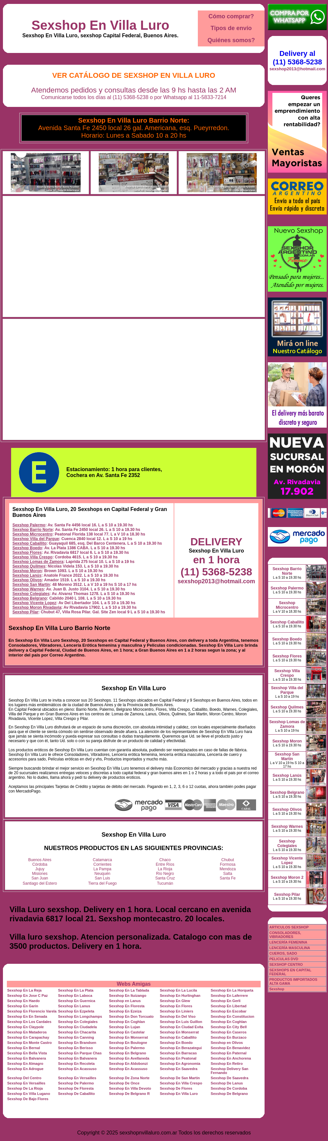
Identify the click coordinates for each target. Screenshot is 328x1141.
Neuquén (103, 873)
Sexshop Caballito (29, 543)
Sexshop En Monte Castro (29, 1043)
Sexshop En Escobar (228, 1011)
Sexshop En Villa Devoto (130, 1088)
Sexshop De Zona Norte (129, 1078)
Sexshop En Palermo (127, 1048)
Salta (227, 873)
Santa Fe (228, 878)
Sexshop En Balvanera (26, 1058)
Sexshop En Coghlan (127, 1022)
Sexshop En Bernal (23, 1048)
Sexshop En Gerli (225, 1001)
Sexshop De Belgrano (229, 1094)
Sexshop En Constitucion (232, 1016)
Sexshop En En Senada (27, 1016)
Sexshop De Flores (176, 1088)
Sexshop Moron (27, 571)
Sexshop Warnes (28, 589)
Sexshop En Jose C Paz (27, 995)
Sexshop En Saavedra (179, 1069)
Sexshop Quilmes (28, 566)
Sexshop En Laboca (75, 995)
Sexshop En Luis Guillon (181, 1022)
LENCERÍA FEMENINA (288, 942)
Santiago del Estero (40, 883)
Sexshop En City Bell (229, 1027)
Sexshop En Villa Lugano (28, 1094)
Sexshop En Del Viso (178, 1016)
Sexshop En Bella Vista (27, 1053)
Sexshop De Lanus (227, 1083)
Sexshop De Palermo (76, 1083)
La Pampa (103, 869)
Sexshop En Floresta (127, 1006)
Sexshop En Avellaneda (129, 1058)
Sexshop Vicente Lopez (34, 603)
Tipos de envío (231, 28)
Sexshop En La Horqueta (232, 990)
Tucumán (165, 883)
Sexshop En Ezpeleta (76, 1011)
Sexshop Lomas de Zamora (37, 561)
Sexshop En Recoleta (76, 1063)
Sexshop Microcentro (32, 534)
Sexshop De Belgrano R (129, 1094)
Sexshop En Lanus (74, 1006)
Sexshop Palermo (28, 525)
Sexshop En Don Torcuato (131, 1016)
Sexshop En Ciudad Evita (181, 1027)
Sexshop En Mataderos (27, 1032)
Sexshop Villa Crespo (32, 557)
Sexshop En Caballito (178, 1037)
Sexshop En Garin (22, 1006)
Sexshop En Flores (176, 1006)
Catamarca (102, 860)
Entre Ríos (165, 864)
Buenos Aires (39, 860)
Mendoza (228, 869)
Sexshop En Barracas (178, 1053)
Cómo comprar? (231, 16)
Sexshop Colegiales (30, 593)
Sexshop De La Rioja (25, 1088)
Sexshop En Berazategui (181, 1048)
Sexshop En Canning (76, 1037)
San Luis (102, 878)
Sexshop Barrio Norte (32, 529)
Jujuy (39, 869)
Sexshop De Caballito (76, 1094)
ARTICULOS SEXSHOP (288, 927)
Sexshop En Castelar (127, 1032)
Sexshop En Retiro (227, 1063)
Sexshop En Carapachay (28, 1037)
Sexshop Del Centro (24, 1078)
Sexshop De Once (124, 1083)
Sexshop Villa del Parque (35, 538)
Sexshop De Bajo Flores (27, 1099)
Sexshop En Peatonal (178, 1058)
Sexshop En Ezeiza (125, 1011)
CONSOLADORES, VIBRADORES (285, 935)
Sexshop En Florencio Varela (32, 1011)
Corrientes (103, 864)
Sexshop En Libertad (228, 1006)
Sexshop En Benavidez (230, 1048)
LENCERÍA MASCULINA (289, 948)
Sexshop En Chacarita (77, 1032)
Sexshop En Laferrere (229, 995)
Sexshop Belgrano (29, 598)
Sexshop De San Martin (180, 1078)
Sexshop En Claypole (25, 1027)
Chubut (227, 860)
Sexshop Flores (27, 552)
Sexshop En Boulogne (128, 1043)
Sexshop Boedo (27, 548)
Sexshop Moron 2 (287, 877)
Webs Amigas (134, 984)
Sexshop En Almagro (25, 1063)
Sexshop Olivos (27, 580)
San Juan (39, 878)
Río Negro (165, 873)
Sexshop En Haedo (23, 1001)
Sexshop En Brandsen (77, 1043)
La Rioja (165, 869)
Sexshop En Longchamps (80, 1016)
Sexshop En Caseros (228, 1032)
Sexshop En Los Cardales (29, 1022)
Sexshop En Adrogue (25, 1069)
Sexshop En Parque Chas (80, 1053)
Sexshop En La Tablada (129, 990)
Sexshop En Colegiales (78, 1022)
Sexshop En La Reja (24, 990)
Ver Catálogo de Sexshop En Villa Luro (133, 75)
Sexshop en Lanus (125, 1001)
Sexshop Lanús (27, 575)
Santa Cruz (165, 878)
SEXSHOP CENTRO (286, 964)
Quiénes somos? (231, 40)
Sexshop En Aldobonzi (128, 1063)
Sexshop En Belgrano (127, 1053)
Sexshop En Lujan (124, 1027)
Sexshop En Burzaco (228, 1037)
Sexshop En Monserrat (179, 1032)
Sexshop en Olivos (227, 1043)
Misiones (39, 873)
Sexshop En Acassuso (77, 1069)
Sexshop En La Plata (76, 990)
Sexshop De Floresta (76, 1088)
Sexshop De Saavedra (229, 1078)
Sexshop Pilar (25, 612)
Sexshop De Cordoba (229, 1088)
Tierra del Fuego (102, 883)
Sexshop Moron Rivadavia (36, 607)
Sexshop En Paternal (228, 1053)
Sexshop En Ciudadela (77, 1027)
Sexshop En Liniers (176, 1011)
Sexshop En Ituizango (127, 995)
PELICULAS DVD (283, 959)
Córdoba (39, 864)
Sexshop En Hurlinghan (180, 995)
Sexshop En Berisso (75, 1048)
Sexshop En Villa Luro (100, 25)
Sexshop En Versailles (77, 1078)
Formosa (227, 864)
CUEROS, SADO (283, 953)
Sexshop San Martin (31, 584)
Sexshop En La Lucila (178, 990)
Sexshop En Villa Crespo (181, 1083)
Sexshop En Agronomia (180, 1063)
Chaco (165, 860)
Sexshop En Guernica (76, 1001)
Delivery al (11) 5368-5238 (297, 57)
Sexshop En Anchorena (231, 1058)
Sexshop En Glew (175, 1001)
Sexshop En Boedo (176, 1043)
